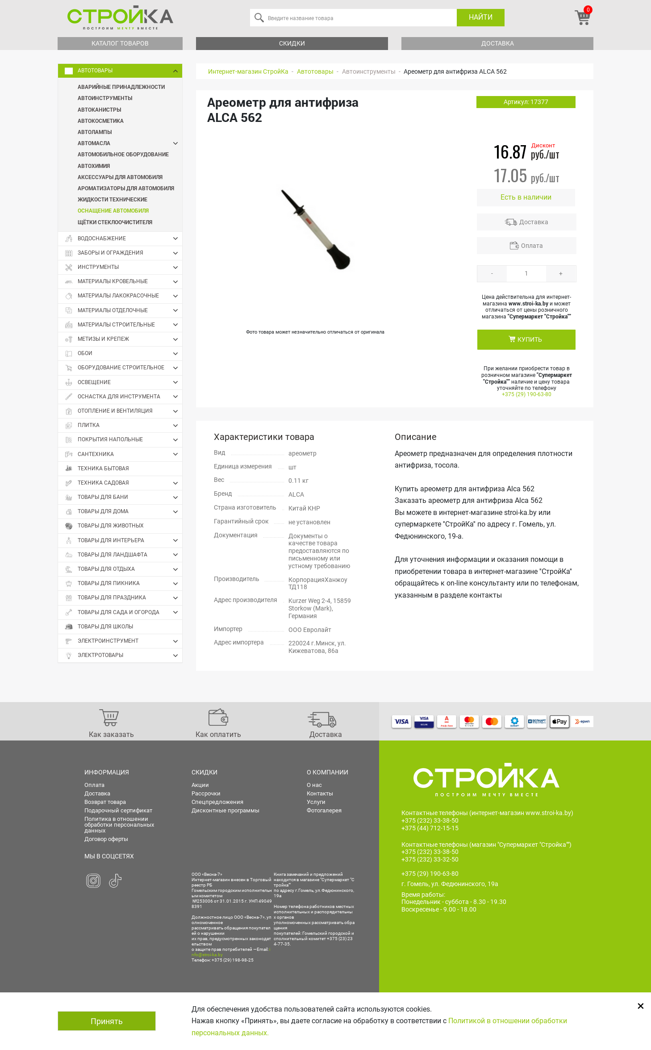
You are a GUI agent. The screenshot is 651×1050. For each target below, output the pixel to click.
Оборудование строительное (123, 368)
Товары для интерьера (123, 540)
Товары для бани (123, 497)
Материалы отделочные (123, 310)
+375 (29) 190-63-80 (526, 394)
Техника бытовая (97, 468)
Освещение (123, 382)
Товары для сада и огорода (123, 612)
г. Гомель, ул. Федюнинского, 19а (449, 884)
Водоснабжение (123, 238)
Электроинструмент (123, 641)
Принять (107, 1021)
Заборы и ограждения (123, 253)
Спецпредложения (217, 802)
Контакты (320, 793)
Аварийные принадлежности (121, 86)
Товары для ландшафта (123, 554)
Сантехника (123, 454)
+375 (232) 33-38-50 (430, 820)
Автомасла (130, 143)
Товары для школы (99, 626)
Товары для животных (104, 526)
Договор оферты (106, 839)
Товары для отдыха (123, 569)
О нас (314, 785)
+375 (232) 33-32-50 (430, 859)
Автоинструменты (105, 97)
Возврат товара (105, 802)
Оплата (532, 245)
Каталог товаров (120, 43)
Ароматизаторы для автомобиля (126, 188)
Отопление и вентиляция (123, 411)
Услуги (316, 802)
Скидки (292, 43)
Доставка (497, 43)
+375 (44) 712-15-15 (430, 828)
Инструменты (123, 267)
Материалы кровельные (123, 282)
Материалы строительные (123, 324)
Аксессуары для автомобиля (120, 176)
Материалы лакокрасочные (123, 296)
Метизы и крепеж (123, 339)
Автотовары (123, 71)
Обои (123, 353)
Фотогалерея (324, 810)
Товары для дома (123, 512)
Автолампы (95, 131)
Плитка (123, 425)
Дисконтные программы (225, 810)
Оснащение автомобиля (113, 210)
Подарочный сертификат (118, 810)
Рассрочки (206, 793)
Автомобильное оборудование (123, 154)
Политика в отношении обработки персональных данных (119, 824)
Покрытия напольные (123, 440)
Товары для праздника (123, 598)
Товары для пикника (123, 583)
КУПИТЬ (529, 339)
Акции (200, 785)
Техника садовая (123, 483)
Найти (480, 17)
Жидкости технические (112, 199)
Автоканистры (99, 109)
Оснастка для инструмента (123, 396)
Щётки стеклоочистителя (115, 222)
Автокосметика (101, 120)
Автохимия (94, 165)
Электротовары (123, 655)
